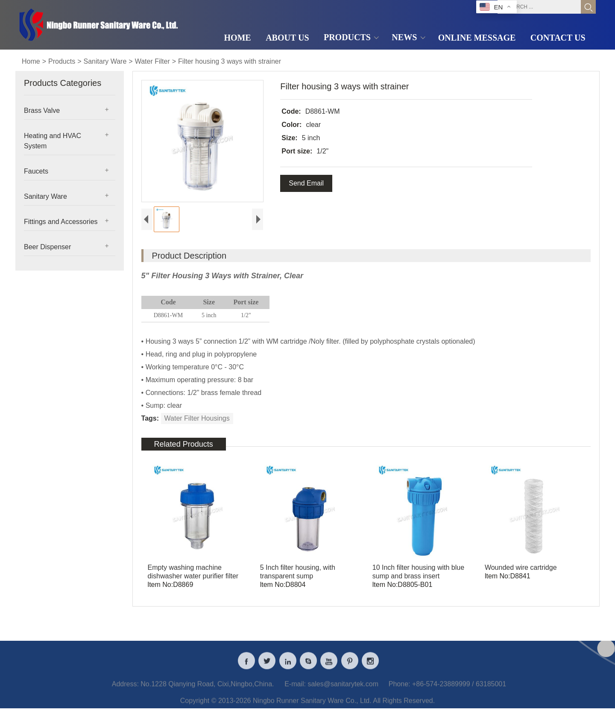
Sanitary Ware (105, 61)
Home (31, 61)
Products (61, 61)
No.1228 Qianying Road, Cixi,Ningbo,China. (207, 688)
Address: (125, 688)
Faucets (36, 171)
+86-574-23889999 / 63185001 (459, 688)
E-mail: (295, 688)
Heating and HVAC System (52, 141)
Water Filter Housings (197, 418)
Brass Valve (42, 110)
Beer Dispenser (47, 246)
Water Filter (152, 61)
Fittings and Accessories (61, 221)
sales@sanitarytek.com (343, 688)
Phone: (399, 688)
